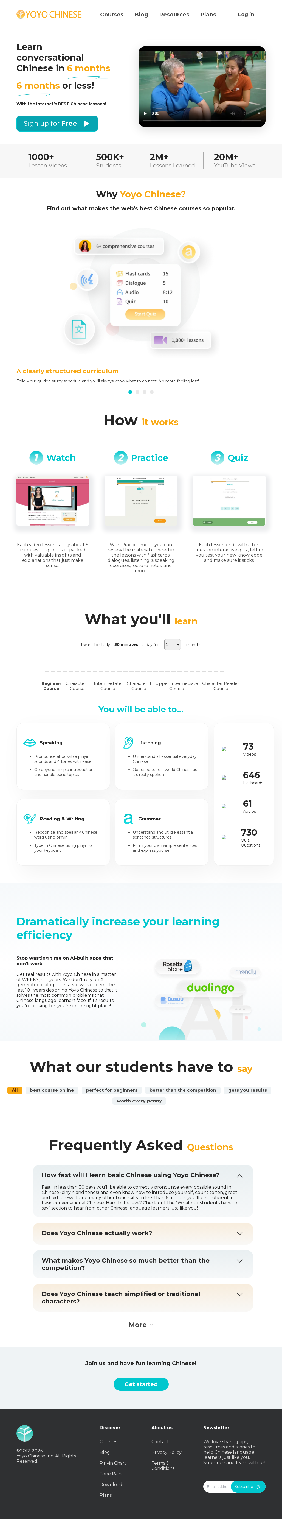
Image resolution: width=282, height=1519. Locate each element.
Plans (106, 1495)
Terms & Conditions (162, 1466)
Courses (108, 1441)
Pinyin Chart (113, 1463)
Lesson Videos (47, 165)
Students (108, 165)
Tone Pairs (111, 1473)
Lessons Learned (172, 165)
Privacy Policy (166, 1452)
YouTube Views (234, 165)
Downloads (112, 1484)
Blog (105, 1452)
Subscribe (248, 1486)
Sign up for (57, 123)
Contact (160, 1441)
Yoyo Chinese (49, 14)
